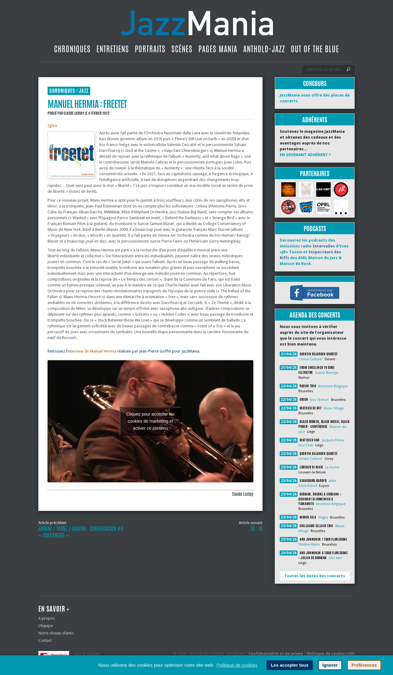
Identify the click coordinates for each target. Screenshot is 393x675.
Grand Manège (326, 373)
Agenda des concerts (315, 314)
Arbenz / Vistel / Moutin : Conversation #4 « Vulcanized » (80, 532)
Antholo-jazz (264, 48)
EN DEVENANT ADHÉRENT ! (305, 154)
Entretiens (112, 48)
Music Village (334, 408)
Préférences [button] (364, 665)
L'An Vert (335, 558)
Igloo (52, 125)
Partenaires (314, 173)
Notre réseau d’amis (56, 633)
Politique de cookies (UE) (331, 654)
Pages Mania (217, 48)
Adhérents (314, 119)
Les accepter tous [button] (289, 665)
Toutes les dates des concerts (314, 576)
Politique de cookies (236, 665)
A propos (46, 618)
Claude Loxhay (74, 113)
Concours (315, 83)
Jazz (83, 90)
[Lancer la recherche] (348, 69)
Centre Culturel (310, 359)
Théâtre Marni (309, 545)
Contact (45, 640)
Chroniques (72, 48)
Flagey (323, 517)
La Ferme (332, 467)
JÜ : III (256, 528)
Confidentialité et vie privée (275, 654)
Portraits (150, 48)
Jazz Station (319, 400)
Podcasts (315, 228)
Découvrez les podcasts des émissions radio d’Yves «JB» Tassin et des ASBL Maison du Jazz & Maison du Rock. (314, 252)
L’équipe (45, 625)
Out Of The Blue (315, 48)
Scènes (182, 48)
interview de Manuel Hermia (92, 351)
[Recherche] (324, 69)
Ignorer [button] (330, 665)
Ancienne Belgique (333, 386)
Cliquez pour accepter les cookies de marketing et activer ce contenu (150, 421)
